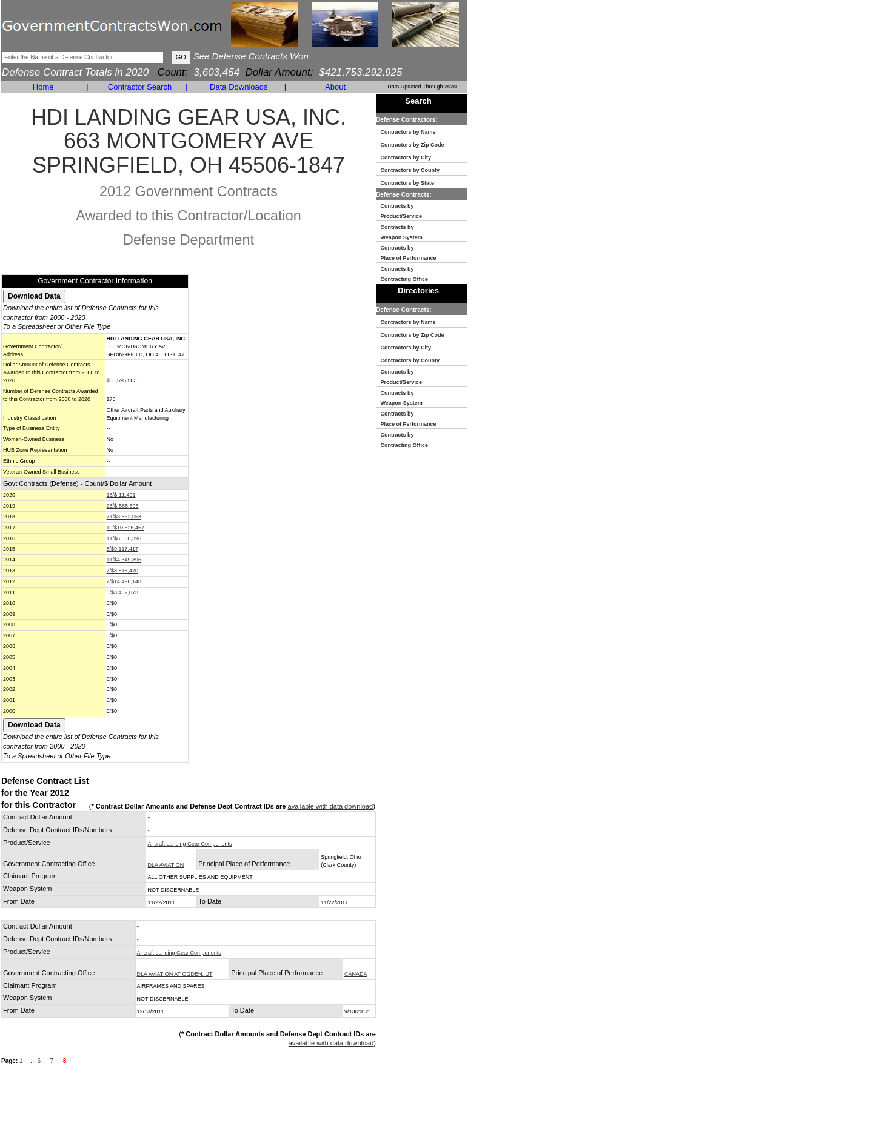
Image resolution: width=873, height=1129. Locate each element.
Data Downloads (238, 86)
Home (43, 86)
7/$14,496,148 (124, 581)
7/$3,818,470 (123, 571)
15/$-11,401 (121, 495)
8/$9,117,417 (123, 549)
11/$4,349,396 (124, 560)
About (335, 86)
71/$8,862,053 (124, 517)
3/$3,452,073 (123, 592)
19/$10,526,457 (126, 528)
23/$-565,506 (123, 506)
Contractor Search (140, 86)
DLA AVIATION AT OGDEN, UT (175, 974)
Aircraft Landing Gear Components (189, 844)
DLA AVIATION (165, 865)
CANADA (355, 974)
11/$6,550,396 (124, 538)
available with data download (330, 806)
